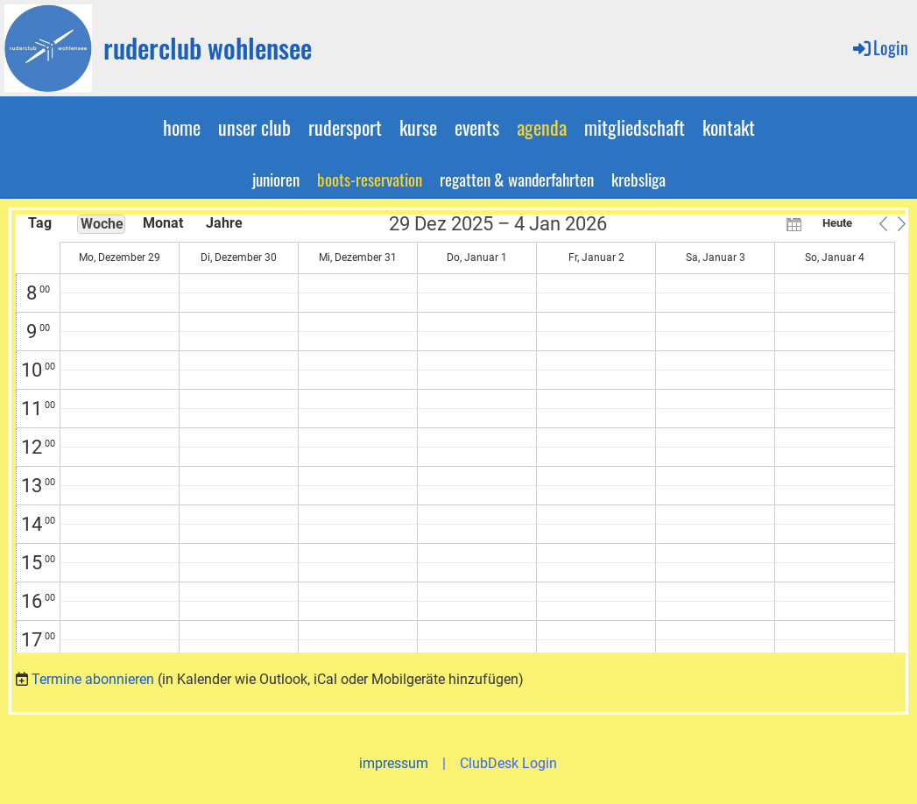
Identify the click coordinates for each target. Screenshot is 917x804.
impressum (393, 763)
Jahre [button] (224, 223)
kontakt (728, 127)
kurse (418, 127)
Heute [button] (837, 222)
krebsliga (638, 178)
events (477, 127)
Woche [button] (102, 223)
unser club (254, 127)
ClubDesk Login (508, 763)
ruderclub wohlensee (207, 48)
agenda (542, 127)
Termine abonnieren (93, 679)
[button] (883, 223)
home (182, 127)
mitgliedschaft (634, 127)
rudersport (345, 127)
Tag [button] (40, 223)
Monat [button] (163, 223)
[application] (463, 433)
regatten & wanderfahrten (517, 178)
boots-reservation (369, 178)
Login (879, 47)
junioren (276, 178)
